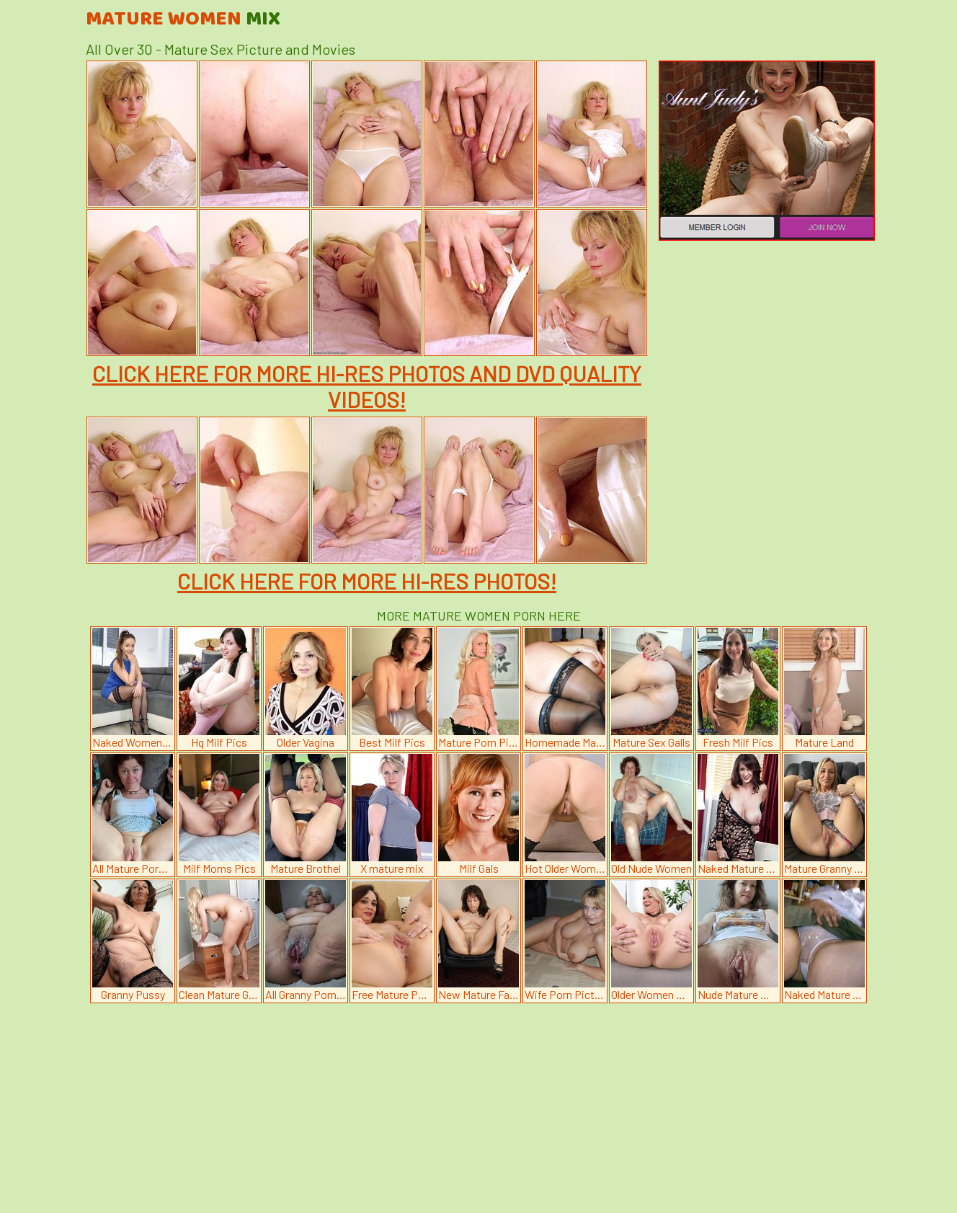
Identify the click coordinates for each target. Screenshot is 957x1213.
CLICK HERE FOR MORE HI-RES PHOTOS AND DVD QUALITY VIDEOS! (366, 386)
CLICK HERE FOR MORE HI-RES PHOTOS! (366, 581)
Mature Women (183, 19)
